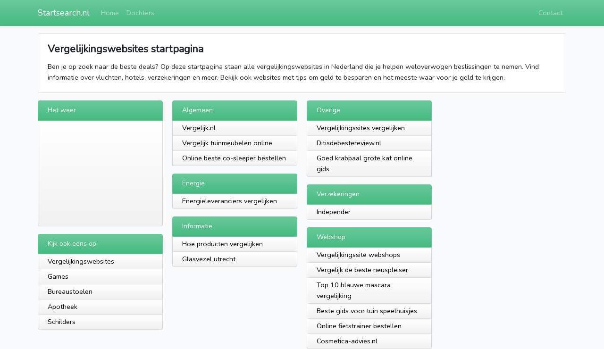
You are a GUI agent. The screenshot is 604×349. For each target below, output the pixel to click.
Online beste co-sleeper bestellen (234, 158)
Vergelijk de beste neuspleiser (362, 269)
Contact (550, 12)
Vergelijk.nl (199, 128)
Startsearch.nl (64, 12)
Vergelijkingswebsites (81, 261)
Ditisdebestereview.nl (349, 143)
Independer (334, 211)
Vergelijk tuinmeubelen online (227, 143)
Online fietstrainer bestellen (359, 326)
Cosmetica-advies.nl (347, 341)
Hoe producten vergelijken (222, 244)
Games (58, 276)
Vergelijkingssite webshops (358, 254)
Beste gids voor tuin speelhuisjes (367, 311)
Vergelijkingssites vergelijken (361, 128)
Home (110, 12)
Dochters (140, 12)
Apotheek (62, 306)
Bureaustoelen (70, 291)
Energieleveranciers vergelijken (229, 201)
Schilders (62, 321)
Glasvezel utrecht (208, 259)
